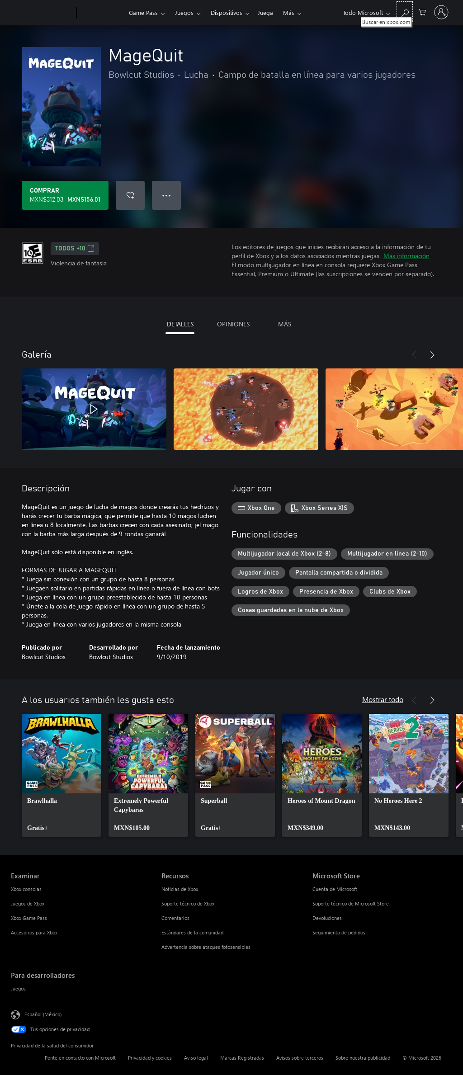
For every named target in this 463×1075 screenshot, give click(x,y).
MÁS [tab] (284, 324)
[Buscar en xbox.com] (405, 11)
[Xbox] (101, 12)
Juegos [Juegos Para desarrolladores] (18, 988)
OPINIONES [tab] (233, 324)
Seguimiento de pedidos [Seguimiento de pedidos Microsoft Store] (338, 932)
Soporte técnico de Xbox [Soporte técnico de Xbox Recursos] (187, 903)
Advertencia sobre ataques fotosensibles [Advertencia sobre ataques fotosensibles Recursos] (205, 947)
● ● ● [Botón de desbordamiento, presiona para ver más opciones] (166, 195)
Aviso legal (196, 1058)
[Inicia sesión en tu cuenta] (441, 12)
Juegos (184, 12)
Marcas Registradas (242, 1058)
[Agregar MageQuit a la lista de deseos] (130, 195)
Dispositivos (226, 12)
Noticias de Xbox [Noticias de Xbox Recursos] (179, 889)
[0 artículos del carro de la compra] (422, 11)
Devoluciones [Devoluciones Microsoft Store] (327, 918)
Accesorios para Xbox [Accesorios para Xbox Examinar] (34, 932)
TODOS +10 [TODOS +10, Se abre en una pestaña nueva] (74, 248)
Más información (406, 255)
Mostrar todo (382, 699)
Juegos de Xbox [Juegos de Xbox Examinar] (27, 903)
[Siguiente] (432, 355)
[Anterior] (414, 355)
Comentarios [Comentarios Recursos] (175, 918)
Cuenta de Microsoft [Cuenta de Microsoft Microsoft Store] (334, 889)
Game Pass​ (143, 12)
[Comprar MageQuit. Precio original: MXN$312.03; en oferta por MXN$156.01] (65, 195)
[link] (61, 775)
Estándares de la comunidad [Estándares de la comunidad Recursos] (192, 932)
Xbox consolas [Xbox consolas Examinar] (26, 889)
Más (288, 12)
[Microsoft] (42, 12)
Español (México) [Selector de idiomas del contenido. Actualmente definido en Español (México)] (42, 1014)
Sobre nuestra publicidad (362, 1058)
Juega (265, 12)
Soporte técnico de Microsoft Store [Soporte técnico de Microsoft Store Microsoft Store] (350, 903)
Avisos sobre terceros (299, 1058)
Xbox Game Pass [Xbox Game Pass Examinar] (29, 918)
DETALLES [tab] (180, 324)
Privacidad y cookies (150, 1058)
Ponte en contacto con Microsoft (80, 1058)
